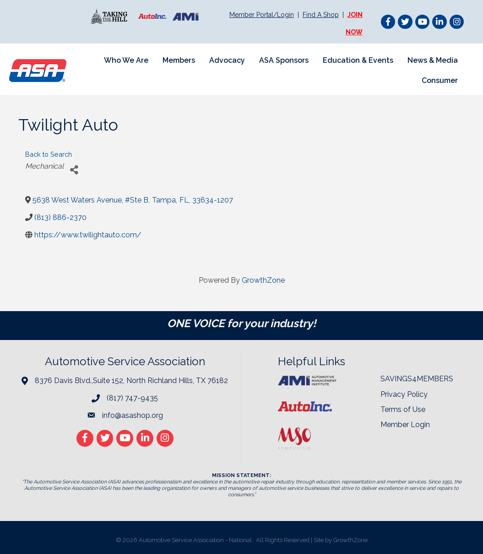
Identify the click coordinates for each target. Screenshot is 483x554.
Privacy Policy (404, 394)
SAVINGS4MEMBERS (416, 378)
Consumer (440, 80)
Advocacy (227, 60)
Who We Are (126, 60)
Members (179, 60)
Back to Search (48, 154)
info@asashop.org (132, 415)
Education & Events (358, 60)
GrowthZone (263, 280)
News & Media (432, 60)
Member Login (405, 424)
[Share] (74, 169)
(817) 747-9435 (132, 398)
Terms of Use (402, 409)
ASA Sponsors (284, 60)
